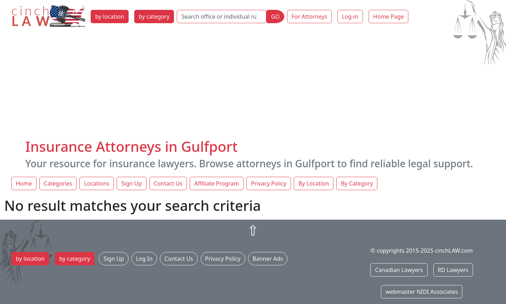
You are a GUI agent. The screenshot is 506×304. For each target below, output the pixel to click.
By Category (357, 183)
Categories (58, 183)
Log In (144, 259)
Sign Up (131, 183)
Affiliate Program (216, 183)
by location (109, 16)
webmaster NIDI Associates (421, 292)
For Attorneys (309, 16)
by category (154, 16)
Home (24, 183)
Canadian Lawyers (399, 270)
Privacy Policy (268, 183)
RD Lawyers (453, 270)
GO (275, 16)
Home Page (388, 16)
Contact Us (168, 183)
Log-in (350, 16)
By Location (313, 183)
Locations (96, 183)
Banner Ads (268, 259)
